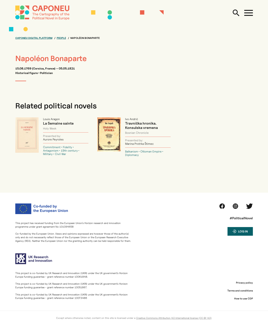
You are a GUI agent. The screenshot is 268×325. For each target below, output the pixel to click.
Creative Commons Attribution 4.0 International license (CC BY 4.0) (174, 317)
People (61, 38)
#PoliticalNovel (241, 218)
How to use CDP (243, 298)
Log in (243, 231)
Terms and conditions (240, 290)
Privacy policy (244, 282)
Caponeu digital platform (33, 38)
